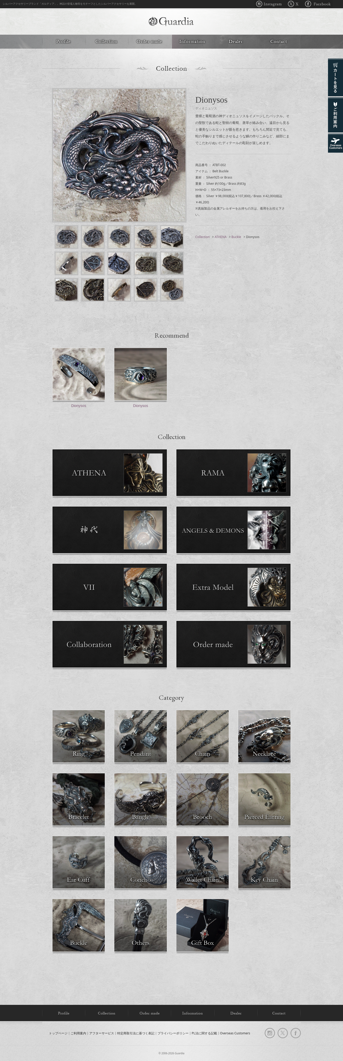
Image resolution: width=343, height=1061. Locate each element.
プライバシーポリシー (173, 1033)
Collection (106, 42)
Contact (279, 42)
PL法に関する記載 (204, 1033)
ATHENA (221, 237)
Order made (149, 42)
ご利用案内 (78, 1033)
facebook (295, 1033)
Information (192, 42)
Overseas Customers (235, 1033)
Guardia (171, 22)
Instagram (270, 4)
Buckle (236, 237)
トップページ (58, 1033)
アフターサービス (101, 1033)
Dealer (235, 42)
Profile (63, 42)
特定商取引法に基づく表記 (135, 1033)
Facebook (317, 4)
